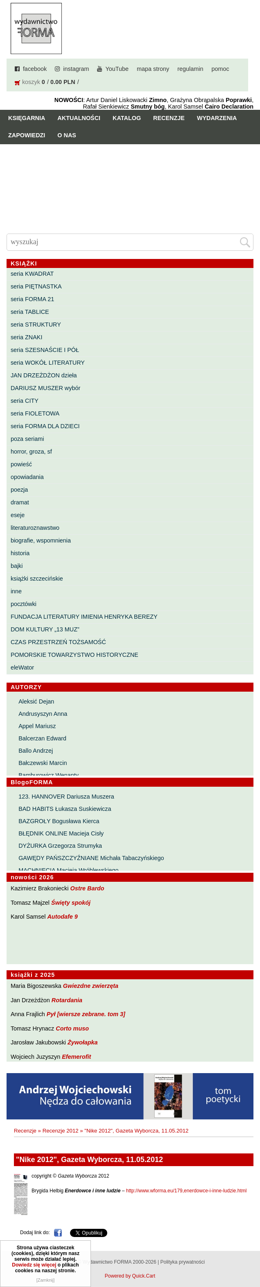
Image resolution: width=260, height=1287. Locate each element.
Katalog (127, 118)
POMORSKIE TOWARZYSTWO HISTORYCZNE (74, 654)
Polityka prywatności (182, 1262)
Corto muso (72, 1028)
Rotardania (67, 1000)
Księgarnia (26, 118)
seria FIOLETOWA (35, 413)
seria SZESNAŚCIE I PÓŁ (45, 350)
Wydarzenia (217, 118)
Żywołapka (83, 1042)
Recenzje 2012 (61, 1131)
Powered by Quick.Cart (130, 1276)
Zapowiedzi (26, 135)
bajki (17, 566)
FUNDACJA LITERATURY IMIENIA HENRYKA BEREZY (84, 616)
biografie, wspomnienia (41, 540)
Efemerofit (76, 1056)
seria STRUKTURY (36, 324)
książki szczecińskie (37, 578)
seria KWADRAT (32, 273)
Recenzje (169, 118)
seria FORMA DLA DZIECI (45, 426)
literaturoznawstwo (35, 527)
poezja (19, 489)
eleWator (22, 667)
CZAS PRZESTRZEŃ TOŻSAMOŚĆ (58, 642)
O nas (66, 135)
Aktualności (78, 118)
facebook (35, 69)
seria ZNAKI (27, 337)
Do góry (250, 1256)
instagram (76, 69)
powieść (21, 464)
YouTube (117, 69)
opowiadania (27, 477)
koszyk (31, 82)
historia (20, 553)
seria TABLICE (30, 312)
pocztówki (23, 604)
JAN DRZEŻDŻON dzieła (44, 375)
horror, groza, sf (31, 451)
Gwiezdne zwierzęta (90, 986)
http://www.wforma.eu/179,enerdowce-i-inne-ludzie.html (186, 1191)
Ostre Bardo (87, 888)
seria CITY (24, 400)
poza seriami (27, 439)
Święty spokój (70, 902)
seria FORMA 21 (32, 299)
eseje (18, 515)
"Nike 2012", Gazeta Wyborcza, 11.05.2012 (136, 1131)
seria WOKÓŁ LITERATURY (48, 362)
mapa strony (153, 69)
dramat (20, 502)
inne (16, 591)
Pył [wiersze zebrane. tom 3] (86, 1014)
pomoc (220, 69)
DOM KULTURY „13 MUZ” (45, 629)
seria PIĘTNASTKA (36, 286)
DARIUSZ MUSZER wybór (45, 388)
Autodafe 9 (62, 916)
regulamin (190, 69)
